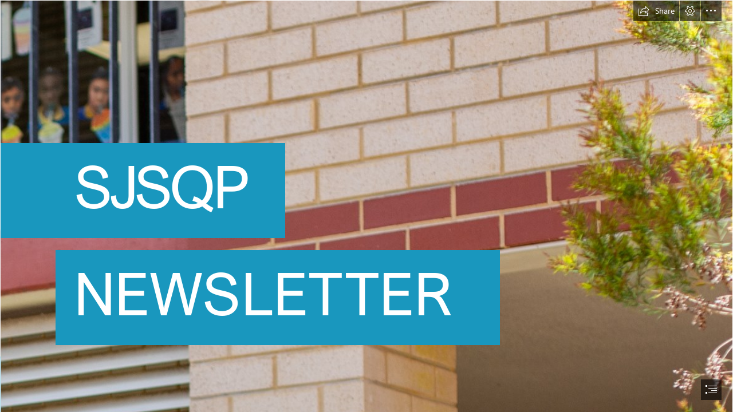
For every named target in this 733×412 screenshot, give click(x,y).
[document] (366, 206)
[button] (656, 11)
